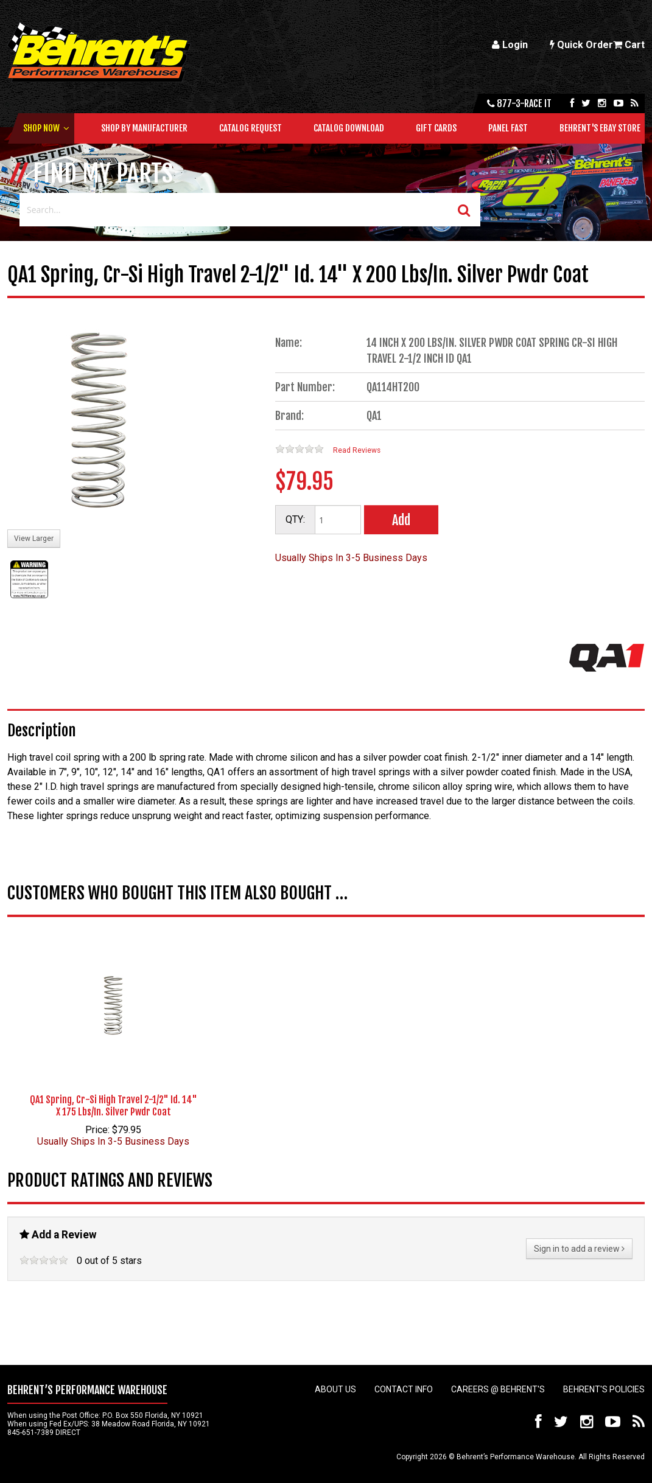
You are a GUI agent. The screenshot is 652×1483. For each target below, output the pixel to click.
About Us (335, 1389)
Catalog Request (250, 128)
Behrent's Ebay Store (599, 128)
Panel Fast (508, 128)
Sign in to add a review (579, 1249)
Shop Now (41, 128)
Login (510, 45)
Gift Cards (436, 128)
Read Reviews (356, 450)
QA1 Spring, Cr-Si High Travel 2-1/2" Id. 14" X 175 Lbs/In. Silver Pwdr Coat (113, 1106)
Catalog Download (349, 128)
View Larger (34, 538)
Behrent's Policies (604, 1389)
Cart (629, 45)
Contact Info (403, 1389)
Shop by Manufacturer (144, 128)
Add (401, 520)
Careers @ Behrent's (498, 1389)
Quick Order (581, 45)
